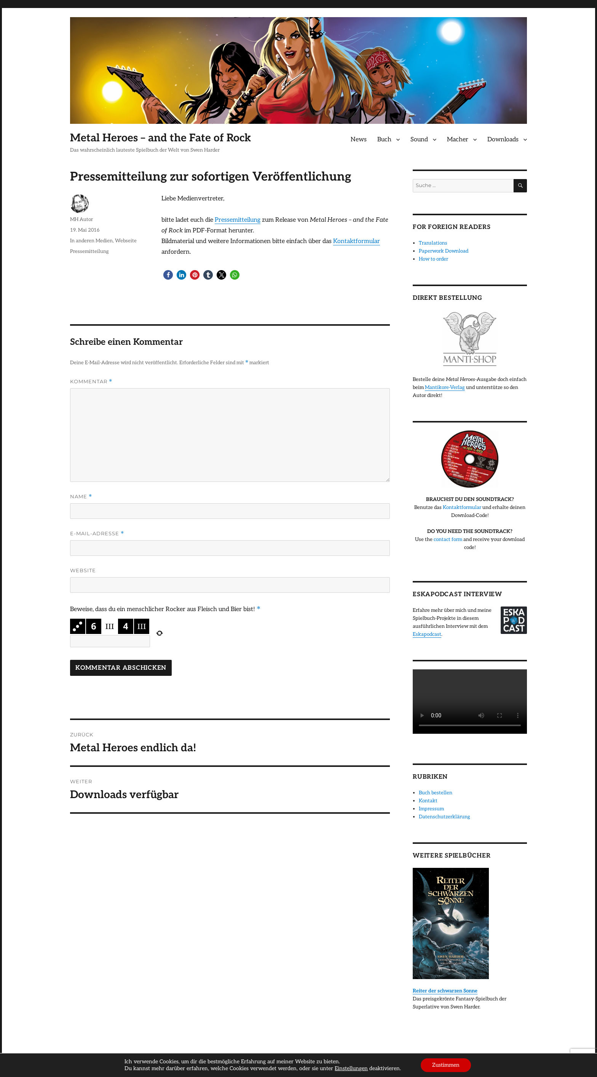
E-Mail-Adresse (97, 533)
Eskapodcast (427, 634)
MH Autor (81, 219)
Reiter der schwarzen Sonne (445, 991)
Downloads (503, 139)
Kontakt (428, 801)
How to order (433, 259)
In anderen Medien (91, 241)
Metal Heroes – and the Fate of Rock (160, 138)
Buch (384, 139)
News (359, 139)
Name (81, 496)
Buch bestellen (435, 793)
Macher (457, 139)
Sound (419, 139)
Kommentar (91, 381)
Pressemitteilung (237, 220)
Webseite (126, 241)
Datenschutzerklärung (444, 817)
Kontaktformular (356, 241)
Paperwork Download (443, 251)
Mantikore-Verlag (445, 387)
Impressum (431, 809)
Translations (433, 243)
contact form (448, 539)
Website (83, 570)
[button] (168, 275)
